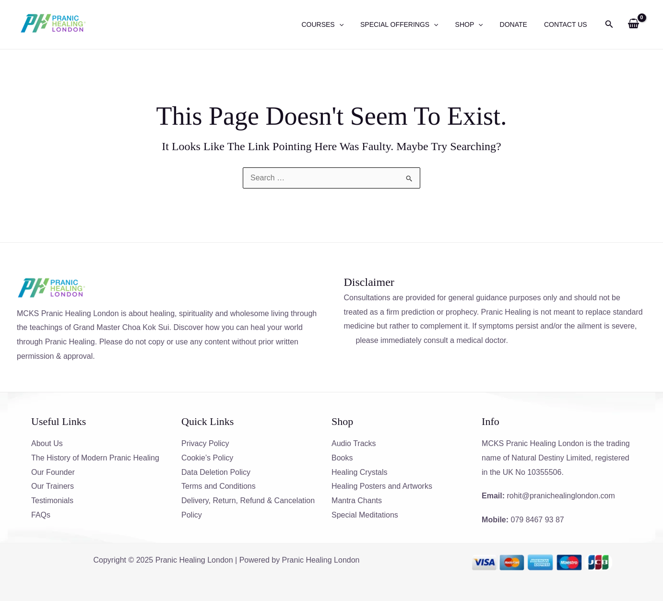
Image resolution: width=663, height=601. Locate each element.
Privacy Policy (205, 443)
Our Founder (53, 472)
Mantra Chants (357, 500)
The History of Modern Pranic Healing (95, 458)
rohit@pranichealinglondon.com (561, 496)
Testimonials (52, 500)
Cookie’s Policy (207, 458)
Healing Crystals (359, 472)
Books (342, 458)
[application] (354, 24)
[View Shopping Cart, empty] (633, 24)
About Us (47, 443)
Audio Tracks (354, 443)
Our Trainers (52, 486)
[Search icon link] (609, 25)
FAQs (40, 515)
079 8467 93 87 (537, 520)
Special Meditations (365, 515)
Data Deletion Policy (215, 472)
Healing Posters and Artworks (382, 486)
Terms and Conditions (218, 486)
